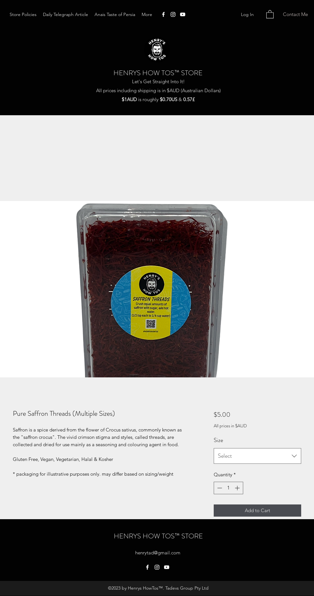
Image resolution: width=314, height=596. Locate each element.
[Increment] (238, 488)
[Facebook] (163, 14)
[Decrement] (219, 488)
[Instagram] (173, 14)
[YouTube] (182, 14)
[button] (270, 14)
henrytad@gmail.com (157, 553)
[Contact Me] (295, 14)
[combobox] (257, 456)
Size (218, 440)
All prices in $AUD (230, 426)
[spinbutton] (228, 488)
